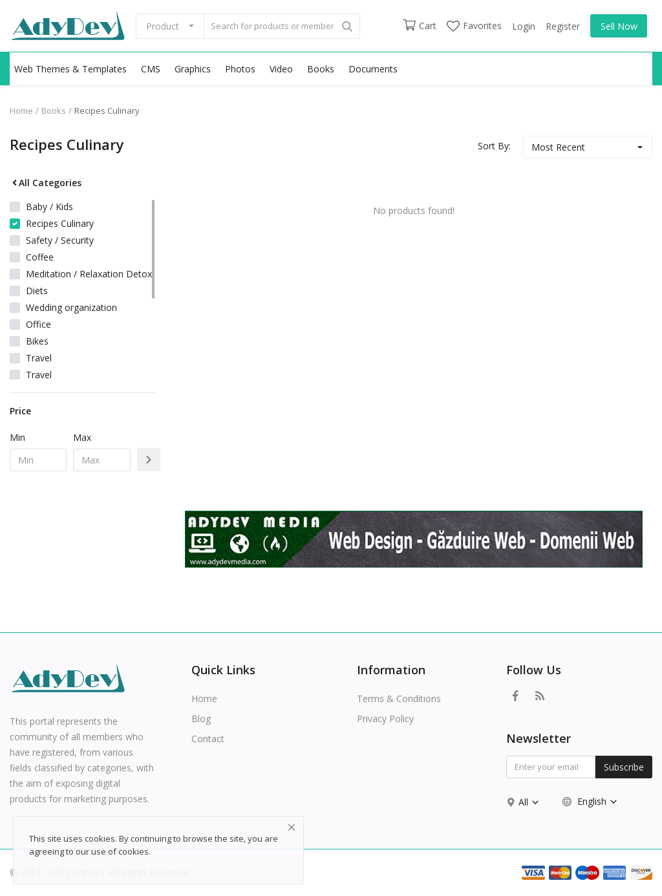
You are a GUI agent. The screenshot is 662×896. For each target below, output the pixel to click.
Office (38, 324)
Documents (373, 69)
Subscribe (624, 767)
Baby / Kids (49, 206)
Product (162, 26)
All (529, 802)
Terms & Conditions (399, 698)
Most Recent (558, 147)
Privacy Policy (385, 718)
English (590, 801)
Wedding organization (71, 307)
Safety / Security (60, 240)
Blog (201, 718)
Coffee (40, 257)
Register (563, 26)
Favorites (474, 25)
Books (320, 69)
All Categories (45, 182)
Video (281, 69)
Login (523, 26)
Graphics (193, 69)
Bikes (37, 341)
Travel (39, 358)
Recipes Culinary (107, 110)
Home (21, 110)
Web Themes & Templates (70, 69)
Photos (240, 69)
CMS (150, 69)
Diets (37, 290)
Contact (207, 738)
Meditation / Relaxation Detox (89, 274)
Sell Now (619, 26)
